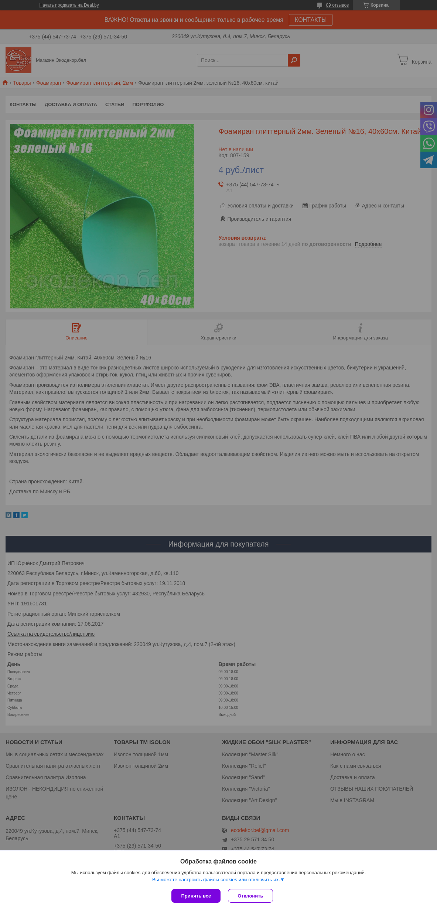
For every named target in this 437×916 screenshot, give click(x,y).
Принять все (196, 896)
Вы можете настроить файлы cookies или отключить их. (216, 879)
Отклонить (250, 896)
